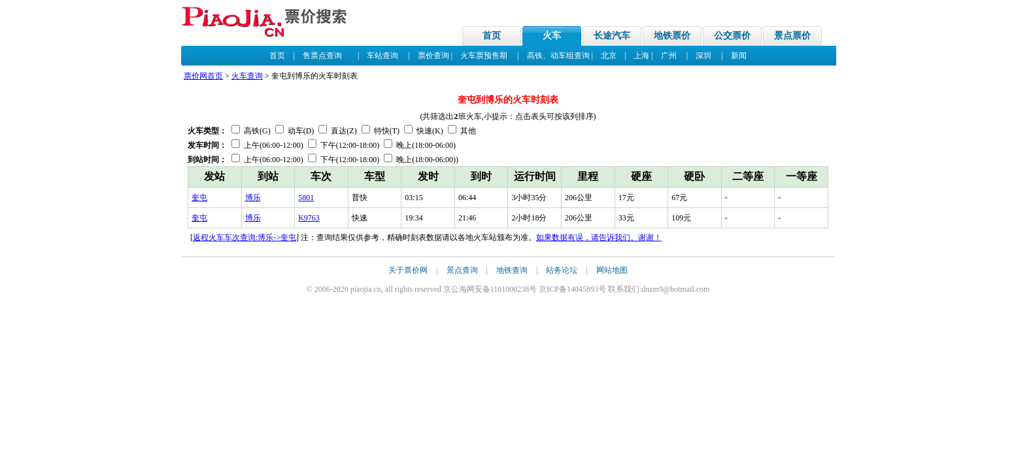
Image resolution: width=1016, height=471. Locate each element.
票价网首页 (203, 75)
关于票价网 (408, 270)
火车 (552, 36)
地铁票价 (672, 36)
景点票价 (792, 36)
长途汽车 (612, 36)
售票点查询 (322, 55)
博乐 (253, 197)
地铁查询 (512, 270)
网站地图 (612, 270)
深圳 (703, 55)
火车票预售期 (483, 55)
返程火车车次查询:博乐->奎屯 (244, 237)
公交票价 (732, 36)
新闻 (739, 55)
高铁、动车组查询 (558, 55)
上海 (641, 55)
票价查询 (433, 55)
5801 (306, 197)
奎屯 (199, 197)
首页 (492, 36)
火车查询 (247, 75)
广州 (669, 55)
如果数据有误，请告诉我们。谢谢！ (599, 237)
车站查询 (382, 55)
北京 (609, 55)
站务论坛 (561, 270)
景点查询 (462, 270)
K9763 (309, 217)
